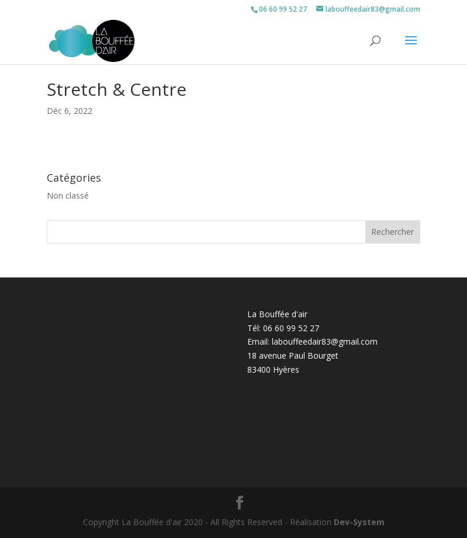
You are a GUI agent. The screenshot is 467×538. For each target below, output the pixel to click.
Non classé (68, 195)
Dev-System (359, 521)
